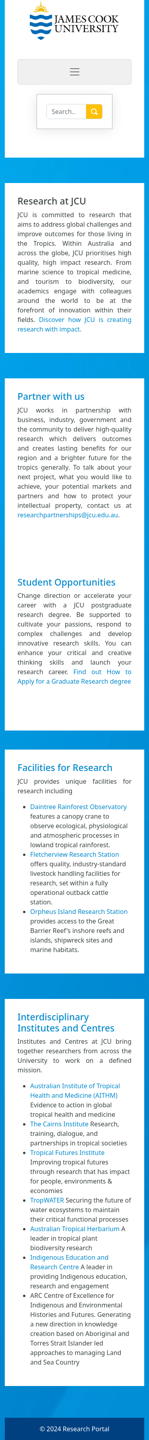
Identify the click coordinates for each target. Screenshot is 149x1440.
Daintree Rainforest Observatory (78, 806)
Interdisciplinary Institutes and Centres (65, 1022)
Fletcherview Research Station (74, 854)
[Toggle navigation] (74, 72)
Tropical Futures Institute (67, 1152)
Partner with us (51, 396)
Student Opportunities (66, 582)
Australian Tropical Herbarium (75, 1228)
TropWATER (47, 1200)
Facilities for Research (64, 767)
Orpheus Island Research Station (79, 911)
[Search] (66, 111)
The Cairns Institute (59, 1124)
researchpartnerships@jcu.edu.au (67, 515)
